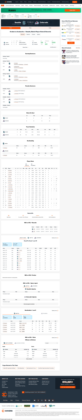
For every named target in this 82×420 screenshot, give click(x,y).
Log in (74, 1)
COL (34, 231)
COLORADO (33, 286)
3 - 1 (19, 256)
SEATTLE (26, 286)
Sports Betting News (20, 382)
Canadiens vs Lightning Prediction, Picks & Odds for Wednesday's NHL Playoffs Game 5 (72, 51)
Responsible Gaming (20, 385)
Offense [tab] (8, 343)
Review (78, 25)
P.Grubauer (5, 323)
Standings (72, 5)
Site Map (5, 400)
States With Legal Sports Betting (9, 368)
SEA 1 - (22, 331)
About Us (5, 378)
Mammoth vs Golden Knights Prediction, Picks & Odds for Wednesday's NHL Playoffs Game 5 (72, 56)
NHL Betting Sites (21, 368)
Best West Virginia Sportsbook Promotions (46, 368)
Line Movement (53, 47)
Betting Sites (33, 378)
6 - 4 (19, 252)
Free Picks (17, 5)
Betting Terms (55, 237)
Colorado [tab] (33, 164)
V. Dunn (9, 197)
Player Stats (25, 47)
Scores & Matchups (10, 5)
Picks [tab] (30, 27)
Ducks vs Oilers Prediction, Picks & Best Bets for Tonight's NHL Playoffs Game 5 (72, 61)
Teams (62, 5)
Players (66, 5)
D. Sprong (10, 205)
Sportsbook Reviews (20, 381)
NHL (2, 5)
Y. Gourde (16, 75)
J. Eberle (9, 176)
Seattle (18, 22)
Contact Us (4, 381)
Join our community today (67, 387)
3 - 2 (19, 254)
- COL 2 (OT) (22, 323)
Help (11, 400)
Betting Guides (20, 378)
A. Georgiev (5, 155)
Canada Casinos (33, 382)
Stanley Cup (52, 5)
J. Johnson (16, 90)
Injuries (57, 5)
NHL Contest (45, 5)
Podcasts (17, 384)
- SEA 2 (22, 327)
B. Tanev (9, 182)
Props (26, 5)
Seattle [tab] (27, 164)
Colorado (44, 22)
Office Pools (45, 384)
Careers (4, 382)
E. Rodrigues (16, 79)
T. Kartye (15, 69)
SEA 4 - (22, 325)
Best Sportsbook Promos (31, 368)
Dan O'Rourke (25, 217)
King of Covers (45, 382)
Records (28, 34)
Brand (3, 385)
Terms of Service (26, 400)
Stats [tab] (11, 27)
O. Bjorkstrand (10, 190)
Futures (30, 5)
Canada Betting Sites (34, 381)
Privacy (17, 400)
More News (78, 47)
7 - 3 (19, 269)
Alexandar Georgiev (23, 44)
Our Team (4, 384)
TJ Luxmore (20, 217)
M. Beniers (10, 180)
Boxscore (22, 34)
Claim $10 (72, 10)
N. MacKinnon (16, 66)
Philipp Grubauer (22, 42)
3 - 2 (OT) (20, 250)
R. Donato (10, 178)
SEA (34, 229)
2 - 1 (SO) (20, 260)
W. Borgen (10, 170)
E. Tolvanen (16, 101)
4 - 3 (19, 267)
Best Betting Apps (33, 384)
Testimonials (5, 387)
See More (71, 42)
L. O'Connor (16, 99)
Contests (45, 378)
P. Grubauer (5, 147)
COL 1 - (22, 329)
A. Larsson (10, 174)
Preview (33, 34)
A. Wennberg (10, 188)
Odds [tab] (50, 27)
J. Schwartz (16, 93)
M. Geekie (16, 63)
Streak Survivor (45, 381)
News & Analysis (37, 5)
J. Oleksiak (10, 192)
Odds (22, 5)
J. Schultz (10, 172)
